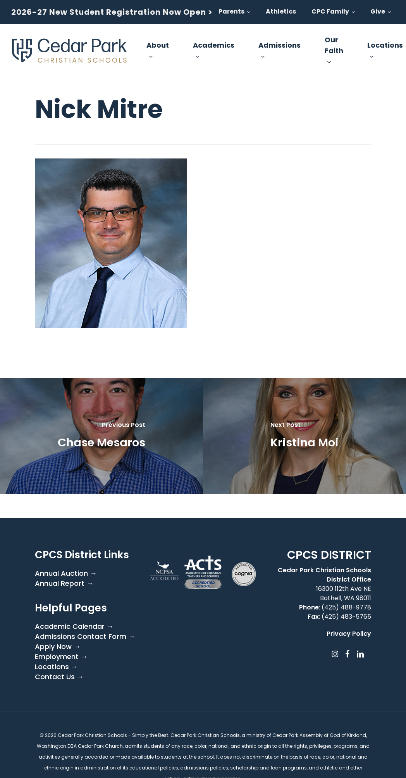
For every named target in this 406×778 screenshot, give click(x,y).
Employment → (61, 656)
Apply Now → (58, 646)
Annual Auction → (66, 573)
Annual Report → (64, 583)
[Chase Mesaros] (101, 436)
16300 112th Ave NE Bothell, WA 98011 (343, 593)
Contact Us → (59, 676)
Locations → (56, 666)
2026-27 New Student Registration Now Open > (112, 12)
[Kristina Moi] (304, 436)
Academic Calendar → (74, 626)
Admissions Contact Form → (85, 636)
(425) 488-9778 (346, 607)
